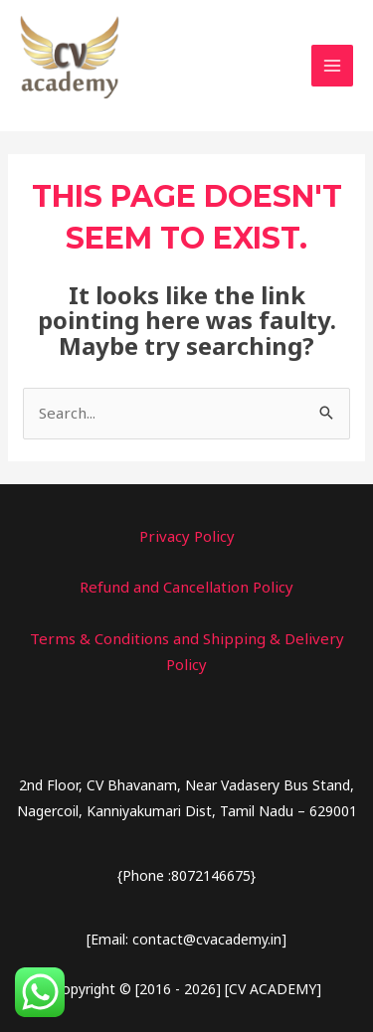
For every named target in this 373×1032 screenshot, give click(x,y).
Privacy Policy (187, 536)
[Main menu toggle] (332, 66)
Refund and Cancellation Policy (186, 587)
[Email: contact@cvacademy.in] (186, 939)
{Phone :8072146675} (186, 875)
